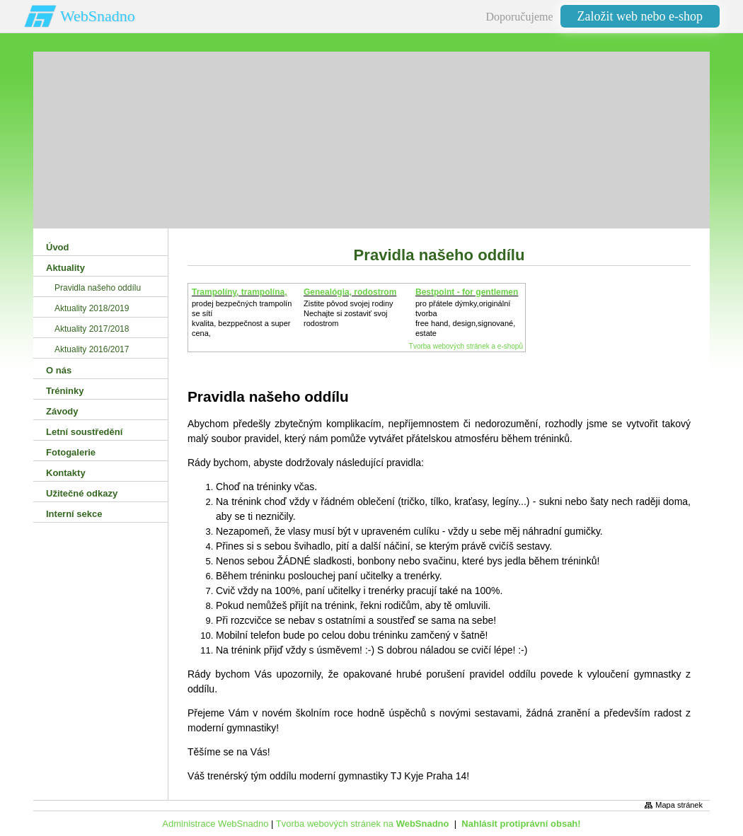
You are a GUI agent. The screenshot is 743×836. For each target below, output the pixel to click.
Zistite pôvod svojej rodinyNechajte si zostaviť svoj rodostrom (348, 313)
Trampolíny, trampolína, (239, 292)
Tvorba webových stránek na (362, 823)
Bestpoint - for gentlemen (466, 292)
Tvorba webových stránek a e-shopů (466, 346)
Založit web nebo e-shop (640, 16)
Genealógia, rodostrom (350, 292)
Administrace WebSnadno (215, 823)
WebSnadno (97, 16)
